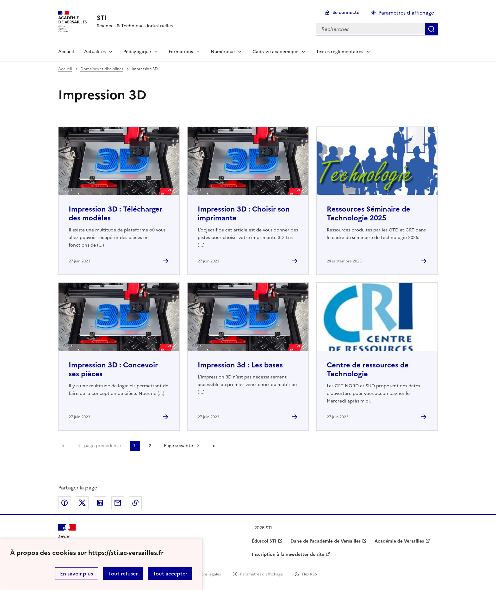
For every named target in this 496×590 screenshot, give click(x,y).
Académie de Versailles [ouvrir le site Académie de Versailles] (399, 541)
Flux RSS (309, 574)
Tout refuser (123, 573)
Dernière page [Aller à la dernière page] (214, 446)
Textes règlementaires (339, 51)
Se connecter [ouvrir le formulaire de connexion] (346, 12)
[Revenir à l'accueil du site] (67, 535)
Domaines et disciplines (101, 69)
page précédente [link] (102, 445)
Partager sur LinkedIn (100, 502)
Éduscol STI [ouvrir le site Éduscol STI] (264, 541)
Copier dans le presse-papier (135, 502)
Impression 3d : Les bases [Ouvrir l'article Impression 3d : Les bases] (240, 365)
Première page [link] (63, 446)
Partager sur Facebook (64, 502)
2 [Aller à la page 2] (150, 445)
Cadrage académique (275, 51)
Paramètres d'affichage (261, 574)
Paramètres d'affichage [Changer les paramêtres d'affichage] (406, 12)
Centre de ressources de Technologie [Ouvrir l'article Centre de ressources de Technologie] (368, 369)
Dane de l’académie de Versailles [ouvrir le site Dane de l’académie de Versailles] (325, 541)
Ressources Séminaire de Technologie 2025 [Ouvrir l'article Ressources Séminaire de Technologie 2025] (368, 213)
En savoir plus (76, 573)
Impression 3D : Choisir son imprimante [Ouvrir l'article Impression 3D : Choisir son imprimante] (244, 213)
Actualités (95, 51)
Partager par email (117, 502)
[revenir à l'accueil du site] (135, 17)
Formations (181, 51)
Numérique (223, 51)
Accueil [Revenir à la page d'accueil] (66, 51)
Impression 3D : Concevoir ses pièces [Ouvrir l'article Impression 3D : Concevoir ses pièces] (113, 369)
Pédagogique (137, 51)
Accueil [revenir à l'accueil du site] (65, 69)
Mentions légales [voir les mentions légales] (206, 574)
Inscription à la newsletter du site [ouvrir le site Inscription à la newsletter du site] (288, 554)
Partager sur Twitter (82, 502)
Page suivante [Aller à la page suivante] (178, 445)
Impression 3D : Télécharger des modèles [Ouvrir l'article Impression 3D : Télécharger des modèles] (115, 213)
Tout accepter (170, 573)
